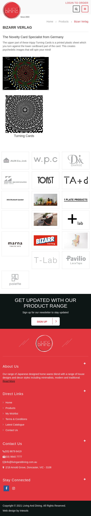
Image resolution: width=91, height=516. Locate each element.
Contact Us (12, 430)
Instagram (13, 488)
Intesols (24, 510)
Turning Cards (24, 136)
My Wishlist (12, 413)
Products (64, 21)
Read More (9, 381)
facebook (6, 488)
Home (50, 21)
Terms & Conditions (16, 419)
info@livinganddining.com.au (21, 462)
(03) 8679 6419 (13, 451)
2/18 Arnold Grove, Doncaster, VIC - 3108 (27, 467)
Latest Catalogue (15, 424)
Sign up (42, 321)
